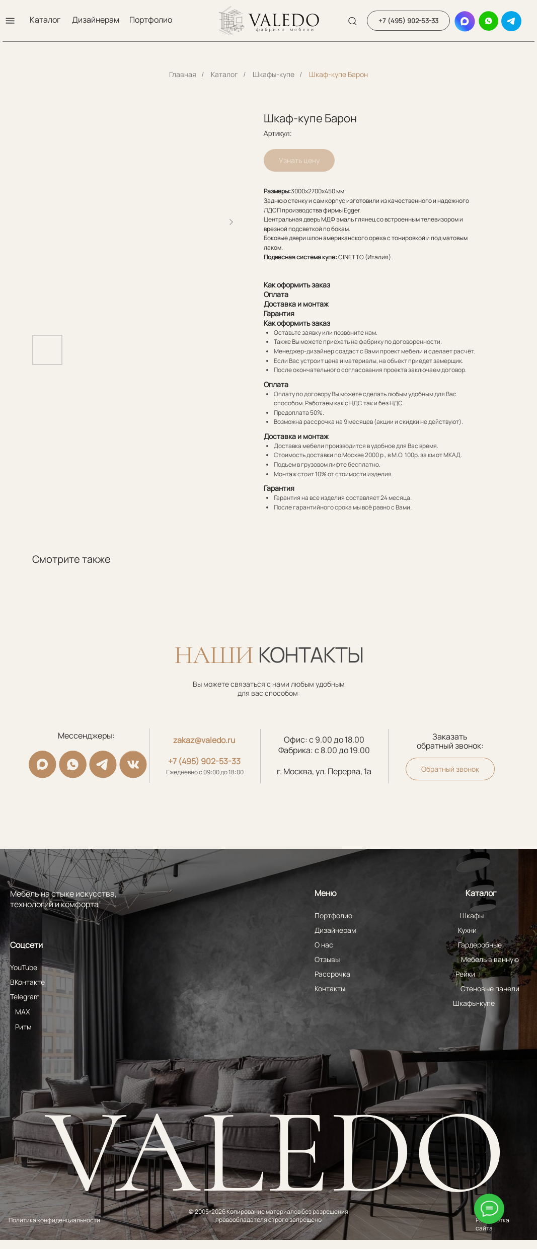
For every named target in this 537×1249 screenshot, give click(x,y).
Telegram (25, 996)
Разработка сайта (492, 1224)
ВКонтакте (27, 982)
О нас (324, 944)
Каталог (45, 19)
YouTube (23, 967)
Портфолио (150, 19)
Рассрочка (332, 974)
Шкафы (472, 915)
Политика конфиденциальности (54, 1220)
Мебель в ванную (490, 959)
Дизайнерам (95, 19)
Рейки (465, 974)
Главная (182, 74)
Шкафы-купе (273, 74)
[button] (10, 21)
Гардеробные (480, 944)
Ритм (23, 1027)
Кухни (467, 930)
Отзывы (327, 959)
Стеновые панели (490, 988)
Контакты (330, 988)
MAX (22, 1011)
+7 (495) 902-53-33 (204, 761)
